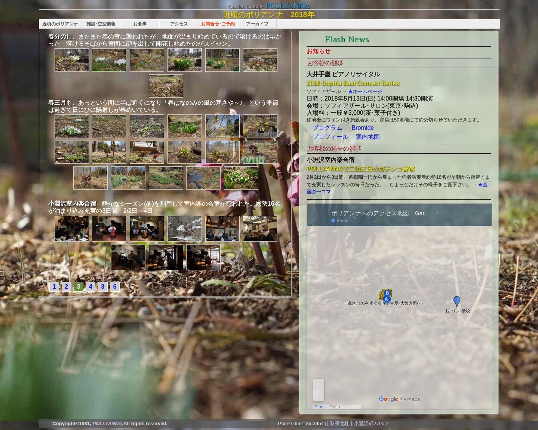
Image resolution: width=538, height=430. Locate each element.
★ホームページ (364, 91)
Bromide (363, 128)
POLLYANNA (287, 5)
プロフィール (330, 136)
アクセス (179, 24)
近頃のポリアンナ (60, 24)
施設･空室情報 (101, 24)
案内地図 (365, 136)
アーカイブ (257, 24)
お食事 (140, 24)
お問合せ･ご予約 (218, 24)
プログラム (327, 128)
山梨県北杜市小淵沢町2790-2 (356, 423)
